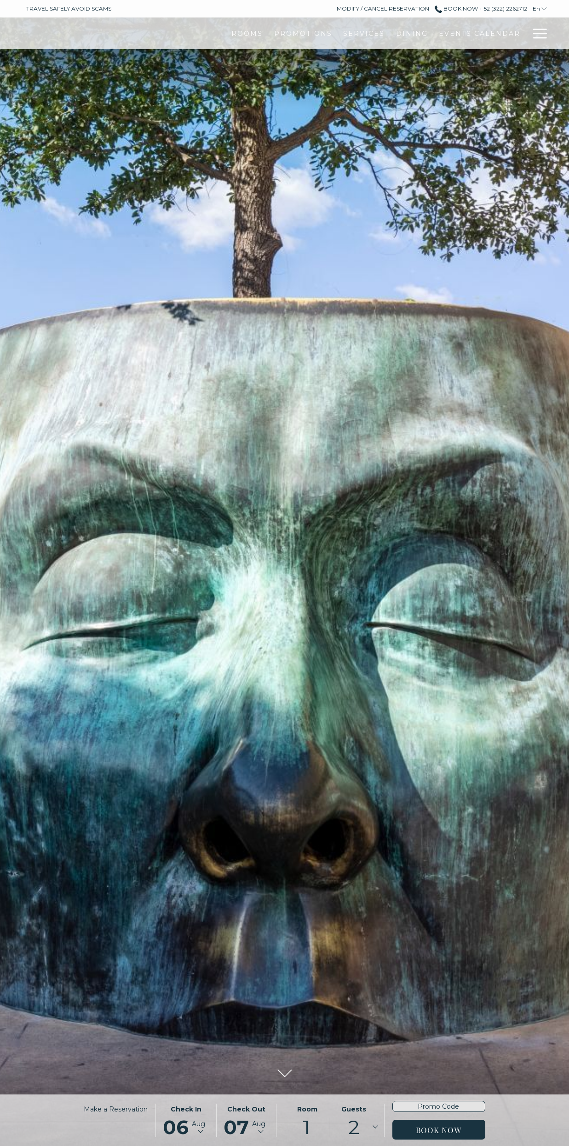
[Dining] (233, 33)
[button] (285, 1073)
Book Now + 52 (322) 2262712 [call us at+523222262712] (481, 8)
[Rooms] (69, 33)
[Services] (186, 33)
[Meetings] (375, 33)
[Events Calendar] (301, 33)
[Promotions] (125, 33)
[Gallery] (428, 33)
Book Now (438, 1130)
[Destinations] (489, 33)
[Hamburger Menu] (536, 33)
